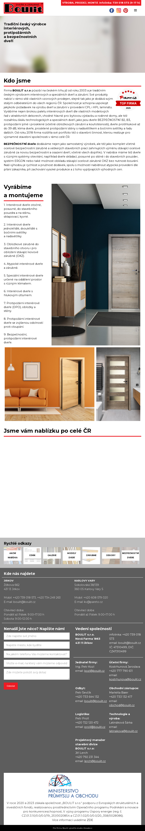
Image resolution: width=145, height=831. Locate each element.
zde (90, 820)
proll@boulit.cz (94, 727)
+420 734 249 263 (49, 597)
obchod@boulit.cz (122, 705)
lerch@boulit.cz (95, 761)
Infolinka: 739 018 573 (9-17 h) (119, 2)
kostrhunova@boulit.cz (125, 679)
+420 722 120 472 (86, 722)
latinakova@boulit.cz (123, 731)
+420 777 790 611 (121, 671)
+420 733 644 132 (87, 696)
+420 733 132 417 (120, 696)
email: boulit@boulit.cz (125, 643)
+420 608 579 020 (95, 597)
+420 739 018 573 (24, 597)
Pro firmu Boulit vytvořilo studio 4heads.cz (72, 828)
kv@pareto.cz (93, 602)
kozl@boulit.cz (94, 671)
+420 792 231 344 (87, 757)
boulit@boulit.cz (24, 602)
